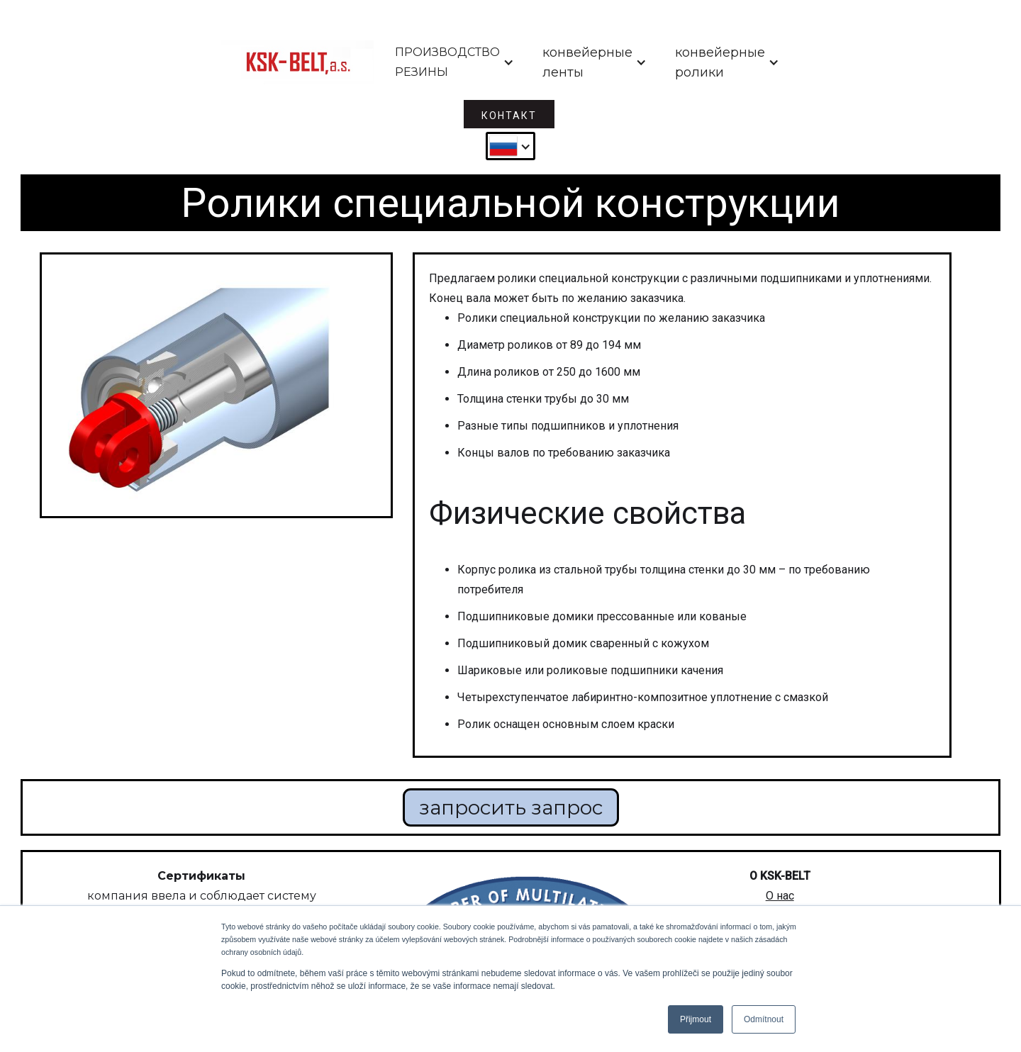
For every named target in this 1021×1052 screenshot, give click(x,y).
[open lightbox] (216, 385)
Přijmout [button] (695, 1019)
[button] (454, 62)
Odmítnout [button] (763, 1019)
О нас (780, 895)
